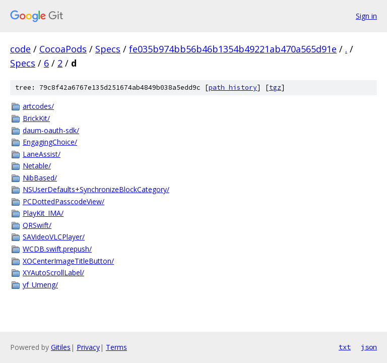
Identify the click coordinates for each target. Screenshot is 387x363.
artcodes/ (38, 106)
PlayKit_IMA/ (43, 213)
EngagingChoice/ (50, 142)
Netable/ (37, 165)
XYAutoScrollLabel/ (53, 272)
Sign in (366, 16)
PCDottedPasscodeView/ (63, 201)
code (20, 49)
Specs (107, 49)
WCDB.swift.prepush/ (57, 249)
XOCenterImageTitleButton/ (68, 261)
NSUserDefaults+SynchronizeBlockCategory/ (96, 189)
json (369, 346)
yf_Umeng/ (40, 284)
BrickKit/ (36, 118)
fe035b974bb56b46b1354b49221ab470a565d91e (233, 49)
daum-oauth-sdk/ (51, 130)
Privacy (88, 347)
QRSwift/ (37, 225)
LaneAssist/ (41, 154)
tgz (275, 87)
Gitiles (61, 347)
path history (233, 87)
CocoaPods (63, 49)
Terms (116, 347)
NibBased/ (40, 178)
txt (345, 346)
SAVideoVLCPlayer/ (54, 236)
